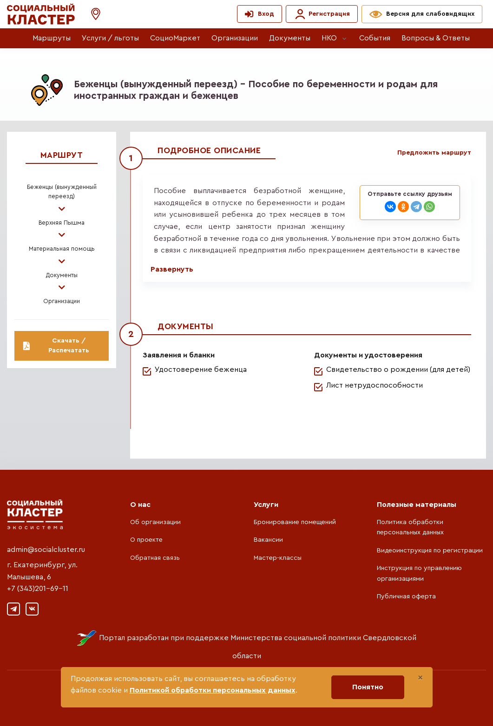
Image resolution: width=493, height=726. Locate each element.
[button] (91, 14)
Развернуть (172, 269)
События (374, 38)
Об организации (155, 522)
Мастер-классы (278, 558)
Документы (289, 38)
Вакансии (268, 540)
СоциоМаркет (175, 38)
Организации (234, 38)
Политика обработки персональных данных (410, 527)
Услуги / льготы (110, 38)
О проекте (146, 540)
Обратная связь (155, 558)
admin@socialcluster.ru (46, 549)
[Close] (420, 678)
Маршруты (52, 38)
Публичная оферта (406, 596)
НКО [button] (329, 38)
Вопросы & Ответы (435, 38)
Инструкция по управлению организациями (419, 573)
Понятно (367, 687)
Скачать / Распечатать (56, 345)
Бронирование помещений (295, 522)
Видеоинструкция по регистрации (430, 550)
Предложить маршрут (434, 152)
